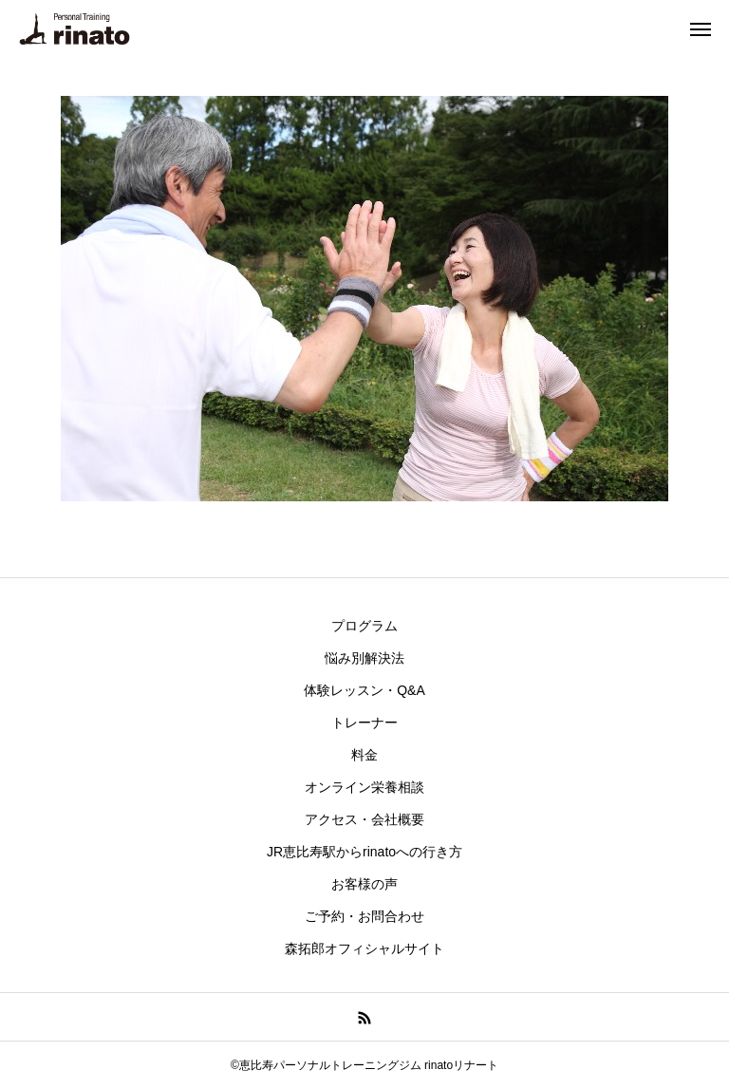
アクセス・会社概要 (364, 819)
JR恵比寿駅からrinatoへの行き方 (364, 851)
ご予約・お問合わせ (364, 916)
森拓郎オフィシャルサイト (364, 948)
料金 (364, 754)
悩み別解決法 (364, 658)
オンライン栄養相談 (364, 787)
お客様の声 (364, 884)
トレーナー (364, 722)
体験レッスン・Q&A (364, 690)
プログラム (364, 625)
